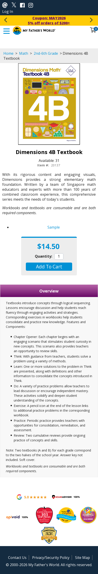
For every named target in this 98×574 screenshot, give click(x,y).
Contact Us (17, 557)
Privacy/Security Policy (50, 557)
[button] (49, 266)
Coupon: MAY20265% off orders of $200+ (49, 20)
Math (23, 53)
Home (8, 53)
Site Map (82, 557)
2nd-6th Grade (46, 53)
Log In (7, 11)
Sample (53, 227)
